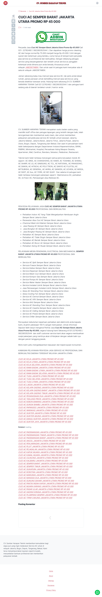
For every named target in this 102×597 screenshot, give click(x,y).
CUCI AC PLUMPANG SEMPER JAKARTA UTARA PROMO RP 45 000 (47, 495)
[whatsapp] (13, 29)
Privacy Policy (51, 590)
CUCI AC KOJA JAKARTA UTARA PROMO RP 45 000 (40, 359)
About (51, 576)
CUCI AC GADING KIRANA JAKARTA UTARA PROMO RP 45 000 (45, 492)
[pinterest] (13, 38)
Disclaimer (51, 585)
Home (51, 571)
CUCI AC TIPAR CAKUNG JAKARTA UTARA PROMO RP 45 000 (45, 498)
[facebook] (13, 21)
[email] (13, 42)
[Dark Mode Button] (97, 3)
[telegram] (13, 34)
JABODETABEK (32, 67)
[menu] (5, 3)
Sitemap (51, 581)
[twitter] (13, 25)
